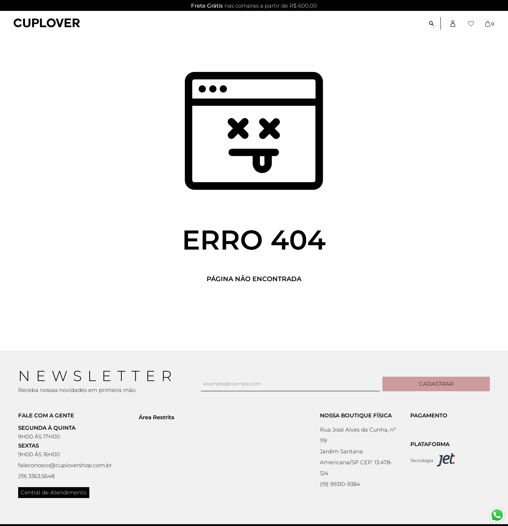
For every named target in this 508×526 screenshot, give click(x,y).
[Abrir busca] (434, 23)
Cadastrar (436, 383)
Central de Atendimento (53, 492)
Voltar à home (254, 303)
